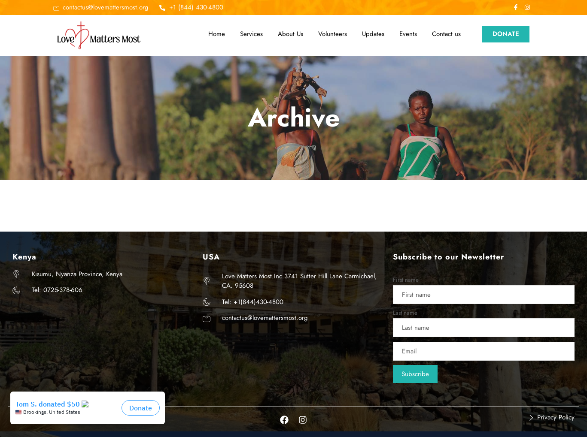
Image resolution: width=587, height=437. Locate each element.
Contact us (446, 34)
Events (408, 34)
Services (251, 34)
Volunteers (332, 34)
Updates (373, 34)
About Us (290, 34)
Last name (405, 313)
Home (216, 34)
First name (406, 280)
